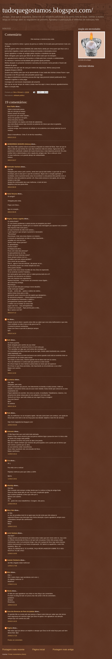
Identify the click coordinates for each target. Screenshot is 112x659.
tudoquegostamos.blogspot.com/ (47, 10)
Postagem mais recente (13, 649)
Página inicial (38, 649)
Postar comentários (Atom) (17, 654)
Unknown (10, 431)
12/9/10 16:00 (12, 553)
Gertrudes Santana (14, 167)
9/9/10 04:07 (12, 160)
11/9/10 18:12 (12, 454)
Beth (8, 340)
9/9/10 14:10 (12, 333)
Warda (9, 591)
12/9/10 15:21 (12, 526)
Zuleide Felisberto (13, 560)
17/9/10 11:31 (12, 584)
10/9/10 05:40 (12, 425)
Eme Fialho (11, 106)
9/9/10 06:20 (12, 187)
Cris (8, 460)
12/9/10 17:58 (12, 566)
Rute (8, 413)
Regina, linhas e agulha (15, 219)
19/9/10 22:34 (12, 605)
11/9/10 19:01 (12, 479)
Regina (9, 628)
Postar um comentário (15, 640)
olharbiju (10, 485)
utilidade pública (19, 95)
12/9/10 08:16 (12, 504)
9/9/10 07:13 (12, 313)
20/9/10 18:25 (12, 621)
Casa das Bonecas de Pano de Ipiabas (20, 611)
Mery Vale (10, 510)
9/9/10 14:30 (12, 373)
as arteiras (11, 379)
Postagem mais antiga (63, 649)
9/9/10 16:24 (12, 406)
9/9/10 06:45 (12, 212)
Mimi (8, 572)
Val (8, 319)
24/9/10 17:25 (12, 636)
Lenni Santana (12, 533)
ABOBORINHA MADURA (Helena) (19, 144)
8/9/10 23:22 (12, 137)
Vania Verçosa (12, 194)
